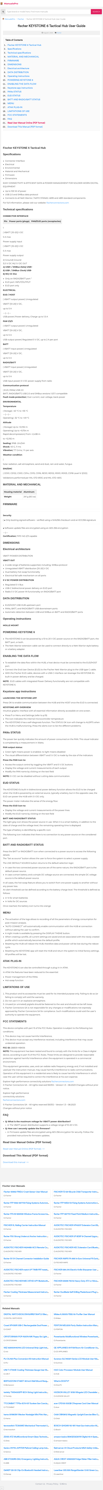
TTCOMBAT (9, 1407)
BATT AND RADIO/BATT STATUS (24, 100)
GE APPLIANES (61, 1352)
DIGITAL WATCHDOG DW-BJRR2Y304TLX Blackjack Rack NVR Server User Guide (41, 1314)
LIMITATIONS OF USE (19, 111)
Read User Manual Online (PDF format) (26, 123)
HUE (56, 1374)
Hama (7, 1418)
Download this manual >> (16, 1162)
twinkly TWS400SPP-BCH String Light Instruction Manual (29, 1392)
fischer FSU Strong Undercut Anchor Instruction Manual (29, 1236)
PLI (6, 1363)
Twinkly (7, 1396)
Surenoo (58, 1363)
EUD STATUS (14, 96)
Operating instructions (18, 76)
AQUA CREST (60, 1463)
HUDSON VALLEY (62, 1396)
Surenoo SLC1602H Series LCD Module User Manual (77, 1359)
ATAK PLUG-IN (15, 107)
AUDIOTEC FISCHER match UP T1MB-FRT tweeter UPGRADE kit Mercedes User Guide (43, 1270)
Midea (57, 1318)
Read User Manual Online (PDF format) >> (24, 1149)
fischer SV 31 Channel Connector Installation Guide (26, 1259)
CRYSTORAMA (10, 1340)
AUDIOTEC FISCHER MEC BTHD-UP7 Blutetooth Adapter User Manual (36, 1281)
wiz (6, 1352)
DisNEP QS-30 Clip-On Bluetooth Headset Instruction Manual (31, 1470)
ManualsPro (9, 3)
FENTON (58, 1329)
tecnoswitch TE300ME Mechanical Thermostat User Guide (30, 1426)
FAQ (10, 119)
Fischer (21, 19)
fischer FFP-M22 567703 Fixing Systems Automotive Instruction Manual (36, 1203)
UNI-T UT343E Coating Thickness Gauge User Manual (28, 1370)
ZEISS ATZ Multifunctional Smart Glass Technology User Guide (32, 1437)
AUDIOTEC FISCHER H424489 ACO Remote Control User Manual (33, 1247)
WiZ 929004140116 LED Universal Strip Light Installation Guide (31, 1348)
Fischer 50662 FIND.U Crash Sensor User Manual (25, 1192)
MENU (11, 103)
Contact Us (40, 1484)
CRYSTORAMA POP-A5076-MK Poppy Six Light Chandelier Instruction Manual (39, 1337)
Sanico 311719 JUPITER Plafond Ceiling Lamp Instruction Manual (32, 1448)
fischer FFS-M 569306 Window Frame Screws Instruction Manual (33, 1214)
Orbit (57, 1418)
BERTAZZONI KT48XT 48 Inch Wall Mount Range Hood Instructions (34, 1381)
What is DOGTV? (61, 1381)
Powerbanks (59, 1340)
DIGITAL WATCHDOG (13, 1318)
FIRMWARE (13, 61)
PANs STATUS (14, 92)
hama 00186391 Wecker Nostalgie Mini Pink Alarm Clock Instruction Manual (38, 1415)
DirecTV (58, 1385)
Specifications (14, 49)
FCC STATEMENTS (17, 115)
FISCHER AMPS (61, 1263)
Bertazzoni (9, 1385)
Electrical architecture (18, 68)
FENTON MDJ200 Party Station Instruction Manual (77, 1325)
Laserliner (58, 1474)
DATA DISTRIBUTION (18, 72)
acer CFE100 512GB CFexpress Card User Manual (76, 1403)
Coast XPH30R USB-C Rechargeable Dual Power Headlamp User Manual (36, 1325)
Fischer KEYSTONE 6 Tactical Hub (24, 45)
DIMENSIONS (14, 64)
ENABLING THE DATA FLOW (22, 84)
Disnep (7, 1474)
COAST (7, 1329)
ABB (6, 1463)
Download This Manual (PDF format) (25, 127)
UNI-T (7, 1374)
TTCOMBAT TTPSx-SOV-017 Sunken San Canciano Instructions (32, 1403)
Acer (56, 1407)
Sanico (7, 1452)
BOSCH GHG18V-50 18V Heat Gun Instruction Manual (78, 1426)
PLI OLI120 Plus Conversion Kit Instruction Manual (26, 1359)
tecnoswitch (9, 1430)
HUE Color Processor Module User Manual (73, 1370)
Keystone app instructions (20, 88)
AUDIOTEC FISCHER (63, 1229)
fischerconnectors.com (58, 203)
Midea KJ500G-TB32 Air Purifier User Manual (74, 1314)
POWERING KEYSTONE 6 (20, 80)
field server (59, 1452)
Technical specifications (19, 53)
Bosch (57, 1430)
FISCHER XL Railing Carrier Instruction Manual (24, 1225)
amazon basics (60, 1441)
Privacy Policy (52, 1484)
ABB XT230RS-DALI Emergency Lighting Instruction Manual (30, 1459)
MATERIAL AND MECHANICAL (23, 57)
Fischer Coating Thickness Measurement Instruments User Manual (33, 1292)
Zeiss (7, 1441)
